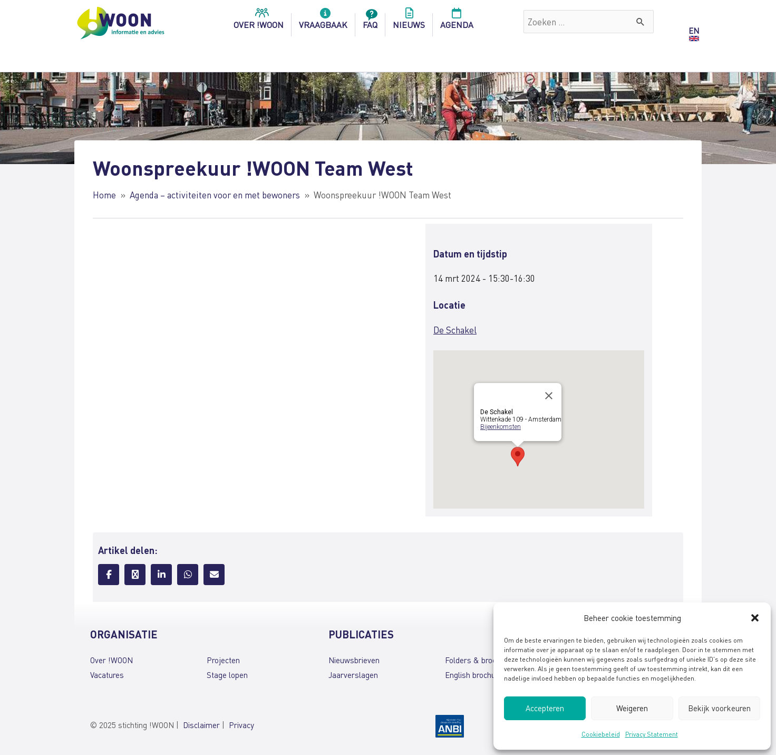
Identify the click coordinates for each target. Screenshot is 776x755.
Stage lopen (227, 675)
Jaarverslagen (353, 675)
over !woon (259, 21)
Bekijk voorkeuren (719, 708)
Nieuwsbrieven (354, 660)
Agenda (456, 21)
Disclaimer (201, 725)
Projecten (223, 660)
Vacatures (107, 675)
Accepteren (545, 708)
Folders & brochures (480, 660)
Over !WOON (111, 660)
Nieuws (409, 21)
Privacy (241, 725)
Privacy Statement (651, 734)
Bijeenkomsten (500, 427)
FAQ (370, 21)
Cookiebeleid (600, 734)
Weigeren (632, 708)
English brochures (476, 675)
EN (693, 30)
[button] (755, 618)
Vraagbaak (323, 21)
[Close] (548, 395)
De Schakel (455, 330)
